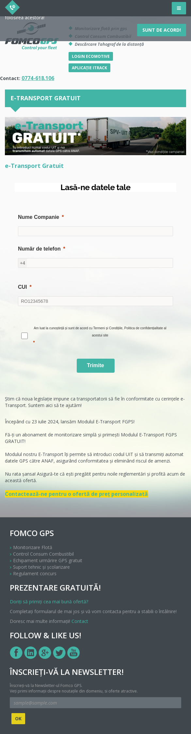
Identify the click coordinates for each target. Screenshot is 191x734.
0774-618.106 (38, 78)
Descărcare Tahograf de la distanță (109, 44)
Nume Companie (38, 217)
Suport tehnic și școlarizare (41, 567)
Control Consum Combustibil (43, 554)
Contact (80, 621)
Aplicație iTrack (89, 68)
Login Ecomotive (91, 56)
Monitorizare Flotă (32, 547)
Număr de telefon (39, 249)
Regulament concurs (34, 573)
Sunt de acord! (161, 30)
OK (18, 718)
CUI (22, 287)
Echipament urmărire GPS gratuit (47, 560)
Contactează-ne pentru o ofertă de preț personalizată (76, 493)
